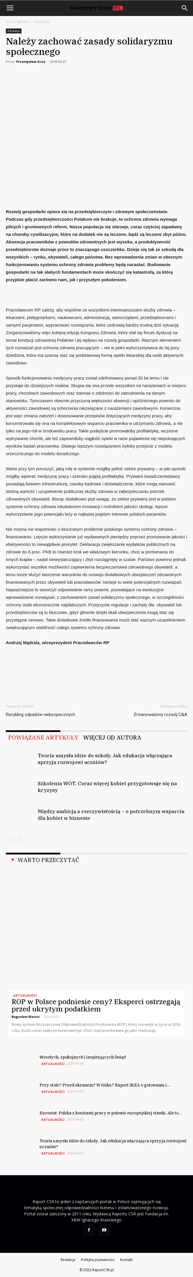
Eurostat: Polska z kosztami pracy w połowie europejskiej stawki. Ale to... (110, 1113)
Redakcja (68, 1259)
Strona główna (17, 21)
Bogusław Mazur (26, 1016)
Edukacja (42, 21)
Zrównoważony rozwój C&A (160, 714)
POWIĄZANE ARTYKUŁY (43, 737)
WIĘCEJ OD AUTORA (112, 737)
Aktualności (25, 995)
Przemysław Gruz (31, 61)
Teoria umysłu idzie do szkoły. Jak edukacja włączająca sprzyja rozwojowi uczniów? (105, 758)
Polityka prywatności (98, 1259)
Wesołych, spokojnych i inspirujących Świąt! (82, 1057)
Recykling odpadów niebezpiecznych (40, 714)
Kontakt (126, 1259)
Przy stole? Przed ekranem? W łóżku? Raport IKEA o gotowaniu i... (104, 1085)
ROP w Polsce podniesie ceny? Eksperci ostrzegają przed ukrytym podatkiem (96, 1005)
